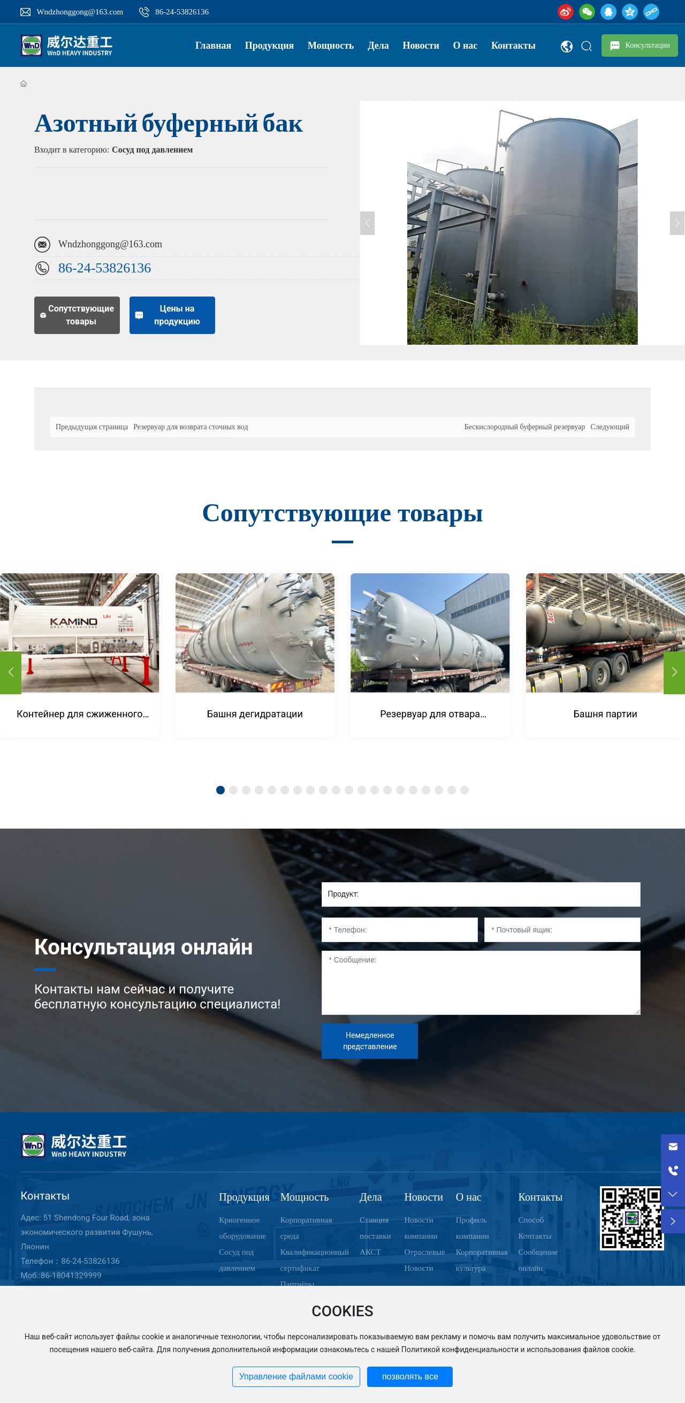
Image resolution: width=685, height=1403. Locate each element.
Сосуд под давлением (152, 149)
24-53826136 (114, 268)
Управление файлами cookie (296, 1376)
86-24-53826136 (182, 11)
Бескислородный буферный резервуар (525, 427)
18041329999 (77, 1275)
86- (67, 268)
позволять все (410, 1376)
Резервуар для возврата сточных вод (190, 427)
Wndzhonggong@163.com (79, 11)
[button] (674, 672)
